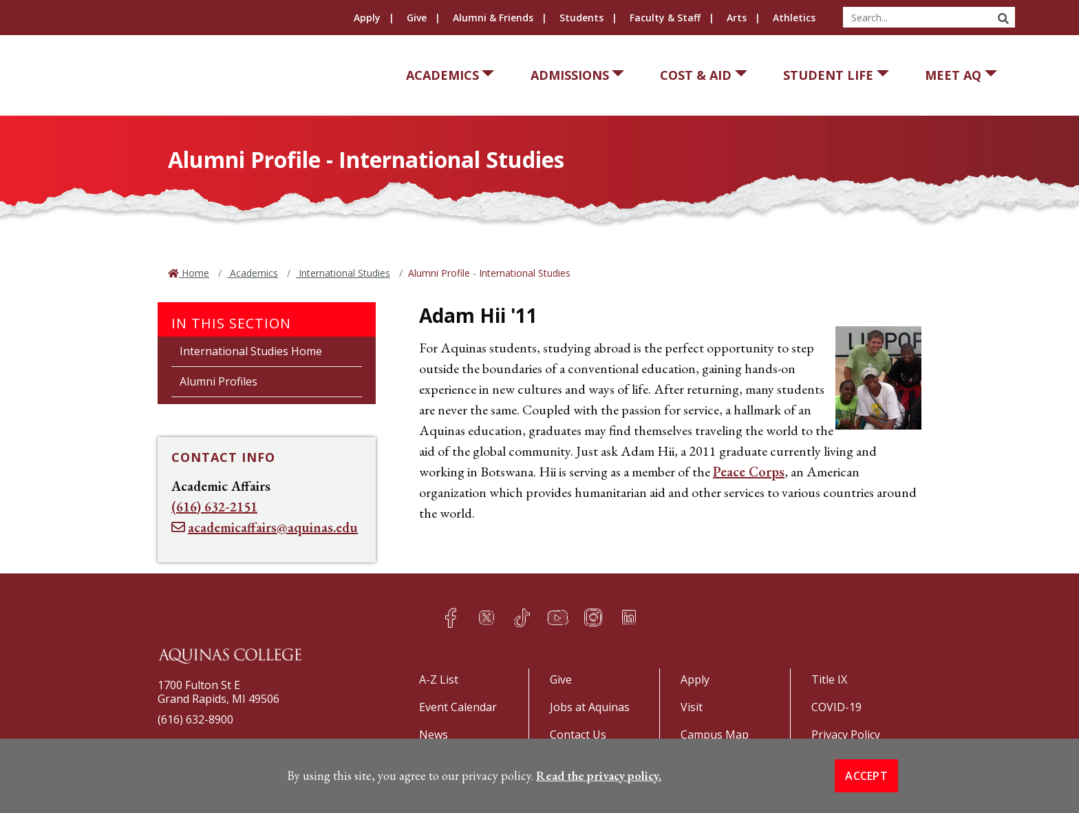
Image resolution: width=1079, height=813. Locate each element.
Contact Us (578, 734)
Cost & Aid (695, 75)
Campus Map (715, 734)
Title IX (829, 679)
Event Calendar (458, 707)
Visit (692, 707)
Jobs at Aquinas (590, 707)
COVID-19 (836, 707)
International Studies (343, 272)
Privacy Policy (845, 734)
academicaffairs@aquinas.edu (273, 527)
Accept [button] (866, 783)
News (433, 734)
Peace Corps (748, 472)
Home (194, 272)
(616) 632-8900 (195, 719)
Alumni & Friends (493, 17)
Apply (367, 17)
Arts (737, 17)
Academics (442, 75)
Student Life (828, 75)
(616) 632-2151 (214, 507)
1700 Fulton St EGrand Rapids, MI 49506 (218, 691)
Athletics (794, 17)
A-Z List (438, 679)
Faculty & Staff (665, 17)
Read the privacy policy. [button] (598, 783)
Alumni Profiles (218, 381)
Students (581, 17)
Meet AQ (953, 75)
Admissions (570, 75)
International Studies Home (251, 351)
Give (417, 17)
